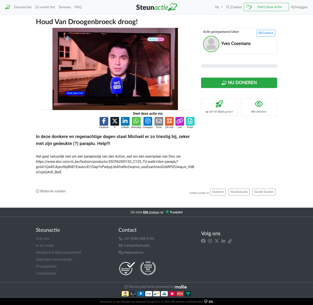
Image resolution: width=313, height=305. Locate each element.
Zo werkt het (45, 7)
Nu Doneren (239, 83)
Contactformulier (134, 245)
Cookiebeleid (46, 273)
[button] (234, 7)
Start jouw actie (269, 7)
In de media (45, 245)
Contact (266, 33)
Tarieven (64, 7)
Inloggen (299, 7)
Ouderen (218, 191)
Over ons (43, 239)
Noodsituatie (239, 191)
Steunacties (23, 7)
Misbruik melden (51, 191)
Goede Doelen (263, 191)
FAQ (78, 7)
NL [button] (217, 7)
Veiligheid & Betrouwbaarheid (58, 252)
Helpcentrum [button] (131, 252)
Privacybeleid (46, 266)
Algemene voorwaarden (54, 259)
